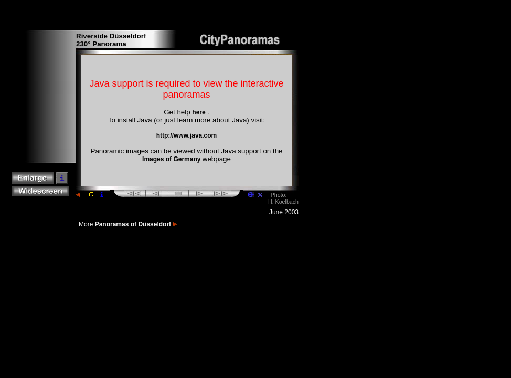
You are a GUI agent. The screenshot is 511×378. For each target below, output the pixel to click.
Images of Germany (172, 159)
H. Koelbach (283, 201)
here (199, 112)
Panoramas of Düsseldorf (136, 224)
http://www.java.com (186, 135)
